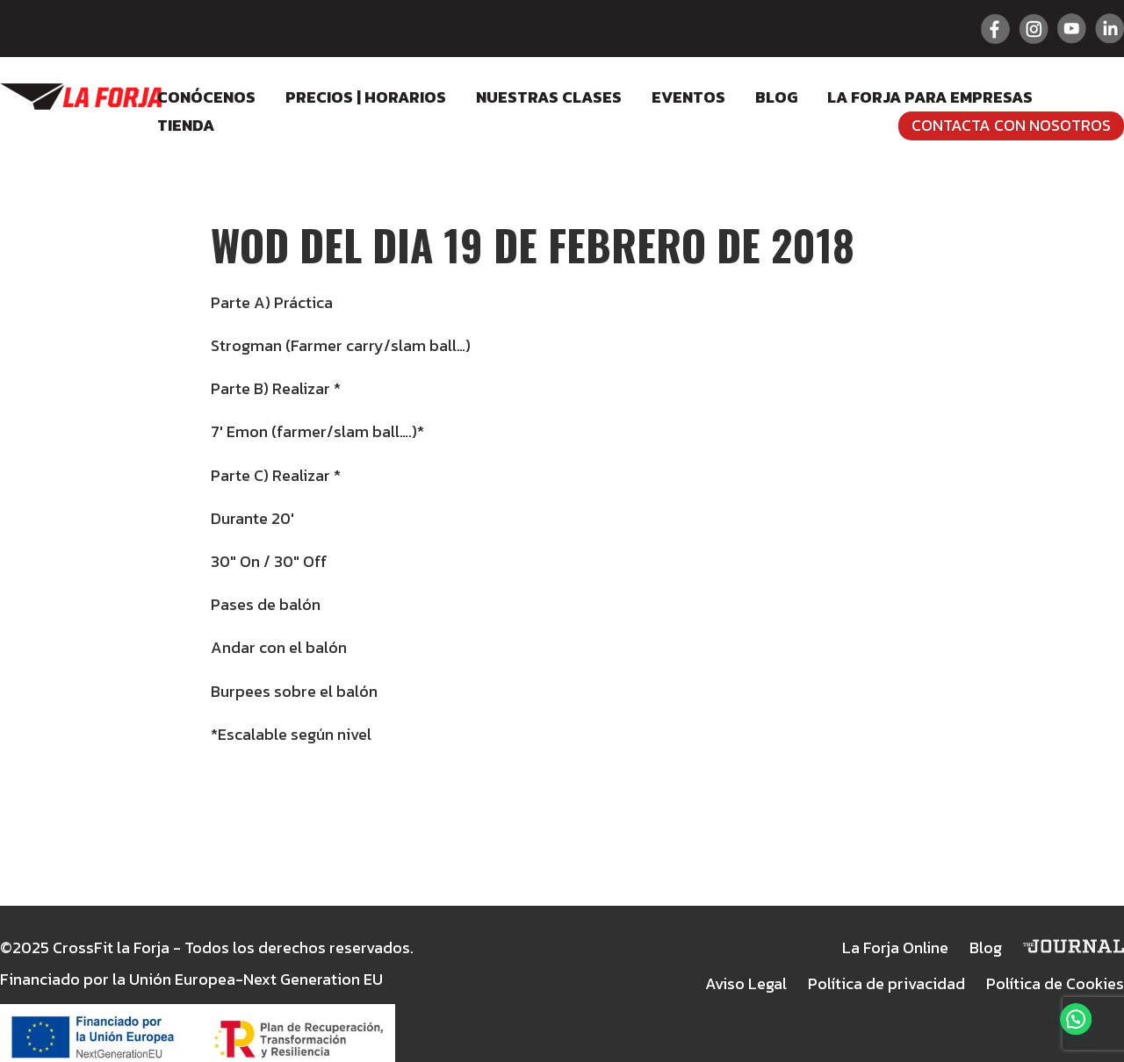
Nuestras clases (549, 97)
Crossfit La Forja (81, 96)
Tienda (185, 125)
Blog (776, 97)
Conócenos (206, 97)
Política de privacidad (886, 983)
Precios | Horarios (365, 97)
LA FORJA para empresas (930, 97)
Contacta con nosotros (1011, 125)
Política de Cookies (1055, 983)
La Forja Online (895, 947)
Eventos (688, 97)
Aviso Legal (746, 983)
